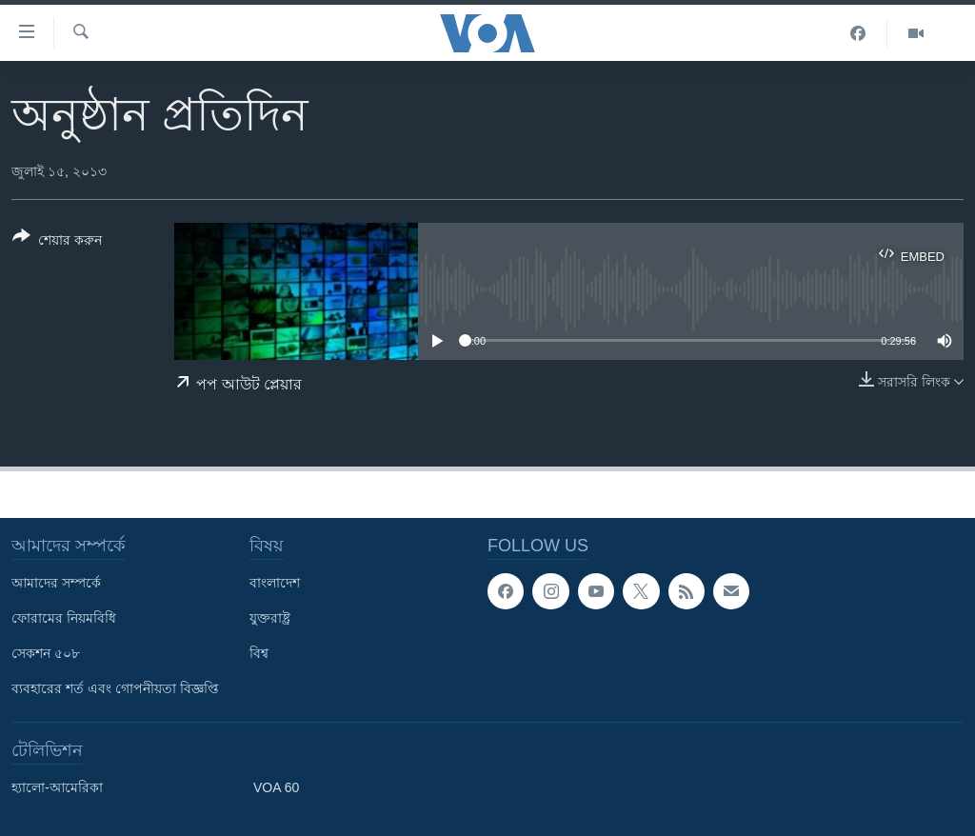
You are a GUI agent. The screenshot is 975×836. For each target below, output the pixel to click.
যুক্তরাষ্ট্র (269, 618)
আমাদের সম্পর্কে (56, 582)
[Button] (57, 242)
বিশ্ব (259, 653)
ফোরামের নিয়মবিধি (63, 618)
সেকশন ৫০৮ (45, 653)
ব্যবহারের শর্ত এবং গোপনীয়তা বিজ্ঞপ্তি (115, 688)
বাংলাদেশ (274, 582)
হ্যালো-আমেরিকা (57, 787)
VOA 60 (276, 787)
